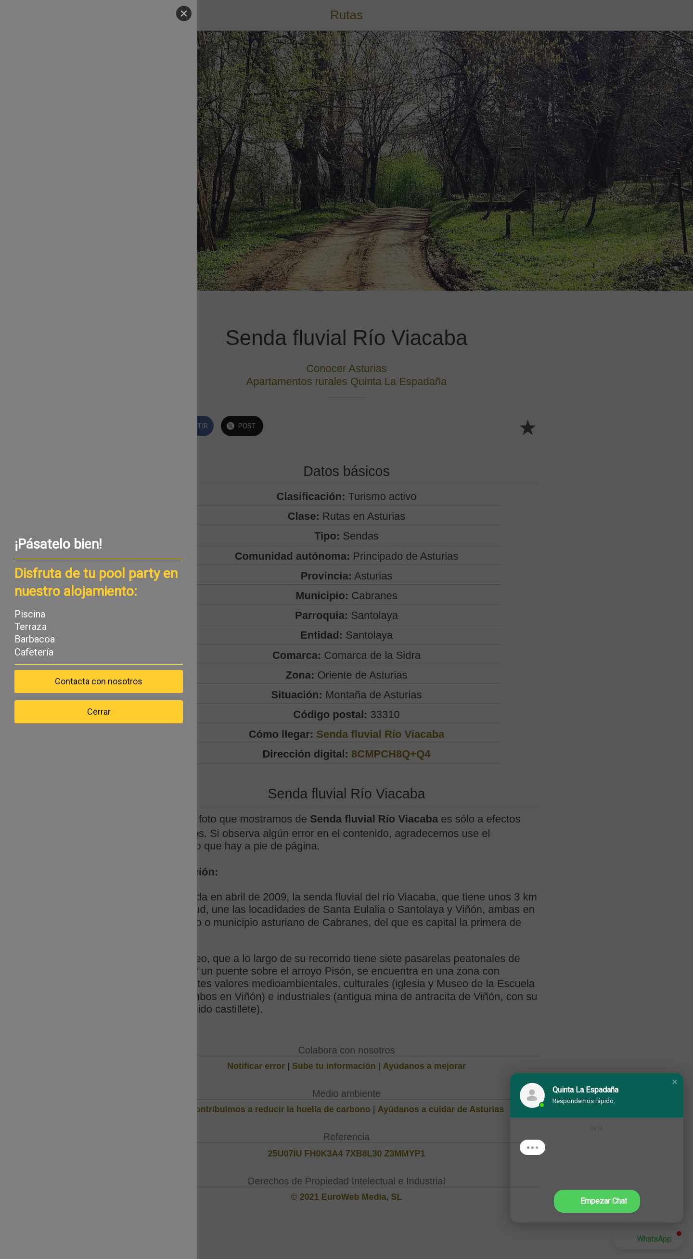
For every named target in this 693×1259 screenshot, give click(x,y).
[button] (675, 1082)
